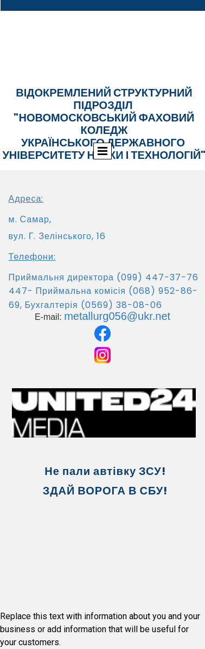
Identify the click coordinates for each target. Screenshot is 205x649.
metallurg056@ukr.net (117, 316)
